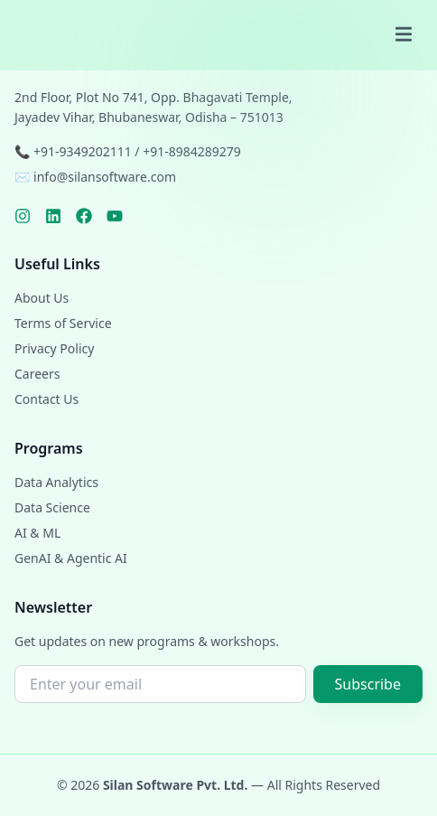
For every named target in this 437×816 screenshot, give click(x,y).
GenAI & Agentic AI (70, 558)
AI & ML (37, 532)
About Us (41, 297)
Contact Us (46, 399)
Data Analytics (56, 482)
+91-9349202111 (82, 151)
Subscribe (368, 684)
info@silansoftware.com (104, 176)
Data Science (52, 507)
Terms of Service (63, 323)
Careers (37, 373)
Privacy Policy (54, 348)
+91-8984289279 (192, 151)
